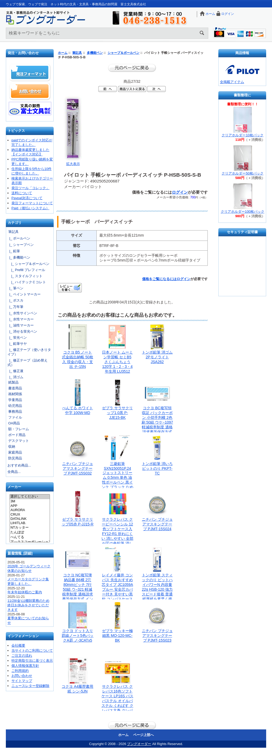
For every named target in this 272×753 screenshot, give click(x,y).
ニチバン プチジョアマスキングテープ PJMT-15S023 (157, 635)
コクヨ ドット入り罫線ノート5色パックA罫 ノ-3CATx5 (78, 635)
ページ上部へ (143, 735)
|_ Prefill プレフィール (26, 270)
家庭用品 (15, 452)
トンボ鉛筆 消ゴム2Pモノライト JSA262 (157, 357)
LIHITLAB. (29, 523)
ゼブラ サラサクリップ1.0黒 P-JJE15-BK (117, 413)
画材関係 (15, 394)
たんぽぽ (29, 532)
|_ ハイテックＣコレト (26, 282)
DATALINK (29, 519)
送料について (21, 193)
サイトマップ (21, 681)
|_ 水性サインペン (22, 313)
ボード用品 (17, 435)
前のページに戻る (132, 68)
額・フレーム (18, 429)
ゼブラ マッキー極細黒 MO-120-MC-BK (117, 635)
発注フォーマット (30, 72)
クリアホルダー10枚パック (242, 135)
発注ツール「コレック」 (30, 188)
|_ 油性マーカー (20, 325)
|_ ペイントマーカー (24, 294)
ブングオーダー (139, 744)
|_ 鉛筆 (13, 251)
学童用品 (15, 400)
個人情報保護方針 (25, 666)
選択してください (29, 496)
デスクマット (18, 441)
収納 (11, 447)
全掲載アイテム (232, 82)
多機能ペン (95, 53)
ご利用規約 (20, 671)
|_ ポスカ (15, 300)
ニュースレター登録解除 (30, 686)
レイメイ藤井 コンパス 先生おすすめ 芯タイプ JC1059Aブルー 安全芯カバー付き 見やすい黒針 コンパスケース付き (117, 589)
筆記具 (77, 53)
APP (29, 506)
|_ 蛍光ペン (17, 337)
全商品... (14, 472)
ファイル (15, 417)
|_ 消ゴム (15, 377)
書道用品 (15, 388)
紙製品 (13, 382)
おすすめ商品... (19, 465)
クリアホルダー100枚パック (242, 212)
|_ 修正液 (15, 371)
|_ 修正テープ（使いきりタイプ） (29, 352)
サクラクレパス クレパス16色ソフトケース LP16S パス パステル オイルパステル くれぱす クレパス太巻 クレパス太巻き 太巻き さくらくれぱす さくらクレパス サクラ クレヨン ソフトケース (119, 710)
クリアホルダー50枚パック (242, 173)
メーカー (14, 487)
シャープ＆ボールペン (123, 53)
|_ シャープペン (20, 245)
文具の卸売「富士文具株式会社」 (30, 108)
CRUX (29, 514)
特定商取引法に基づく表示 (32, 661)
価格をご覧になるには (159, 279)
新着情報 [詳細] (20, 553)
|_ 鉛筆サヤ (17, 344)
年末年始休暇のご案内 (24, 592)
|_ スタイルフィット (24, 276)
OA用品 (14, 423)
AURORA (29, 510)
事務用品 (15, 412)
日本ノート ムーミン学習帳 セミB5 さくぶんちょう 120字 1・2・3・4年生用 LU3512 (117, 361)
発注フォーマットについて (32, 203)
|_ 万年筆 (15, 307)
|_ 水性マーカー (20, 319)
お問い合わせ (30, 91)
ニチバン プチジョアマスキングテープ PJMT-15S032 (77, 468)
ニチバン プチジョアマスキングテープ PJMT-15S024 (157, 524)
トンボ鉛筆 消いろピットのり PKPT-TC (157, 468)
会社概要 (18, 645)
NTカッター (29, 527)
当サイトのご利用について (32, 650)
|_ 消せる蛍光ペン (22, 331)
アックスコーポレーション (29, 542)
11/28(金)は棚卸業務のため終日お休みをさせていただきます (28, 605)
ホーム (210, 13)
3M (29, 501)
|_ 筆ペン (15, 288)
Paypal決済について (26, 198)
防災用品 (15, 458)
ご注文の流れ (21, 656)
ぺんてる (29, 537)
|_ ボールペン (18, 238)
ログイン (227, 13)
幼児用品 (15, 406)
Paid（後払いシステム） (30, 208)
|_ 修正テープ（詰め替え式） (27, 362)
